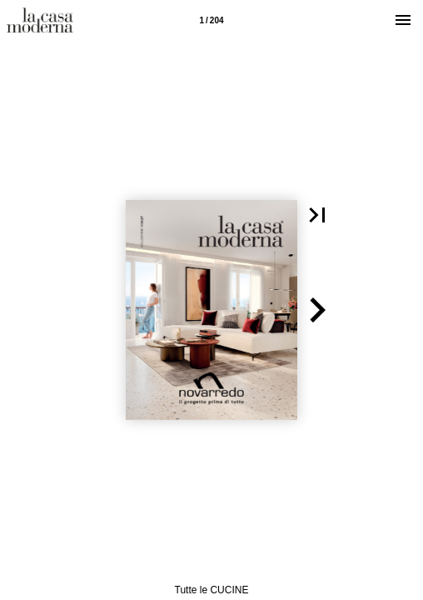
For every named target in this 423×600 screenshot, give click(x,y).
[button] (317, 215)
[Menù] (403, 20)
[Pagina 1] (211, 20)
